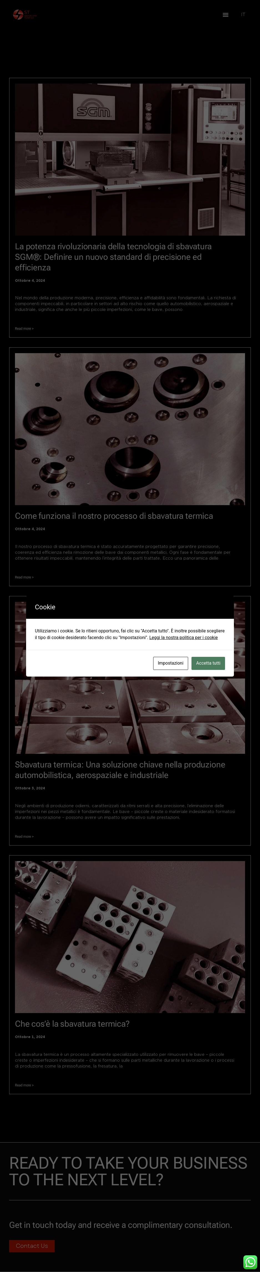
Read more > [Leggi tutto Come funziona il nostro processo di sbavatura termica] (24, 577)
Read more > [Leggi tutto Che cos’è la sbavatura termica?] (24, 1085)
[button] (225, 14)
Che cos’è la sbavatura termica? (72, 1024)
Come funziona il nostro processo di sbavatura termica (114, 516)
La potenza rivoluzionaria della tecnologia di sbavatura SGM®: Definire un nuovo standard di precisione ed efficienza (113, 256)
